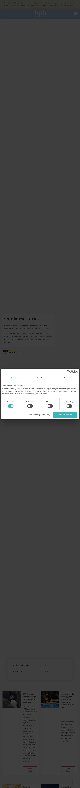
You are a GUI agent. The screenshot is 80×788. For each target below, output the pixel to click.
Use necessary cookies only (39, 415)
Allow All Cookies (65, 415)
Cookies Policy (62, 391)
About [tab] (66, 378)
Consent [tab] (14, 378)
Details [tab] (40, 378)
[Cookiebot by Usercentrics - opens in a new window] (68, 371)
